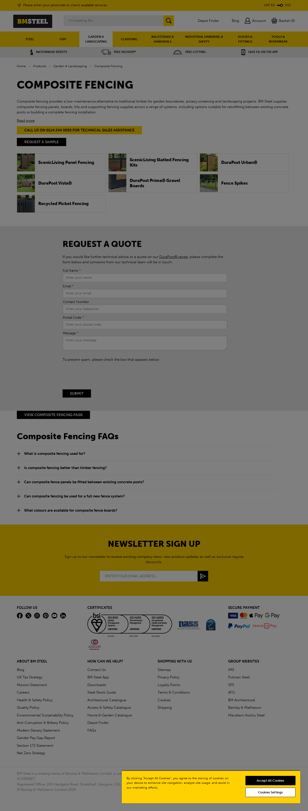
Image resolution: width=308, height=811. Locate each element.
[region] (211, 786)
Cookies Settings (270, 792)
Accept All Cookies (270, 780)
